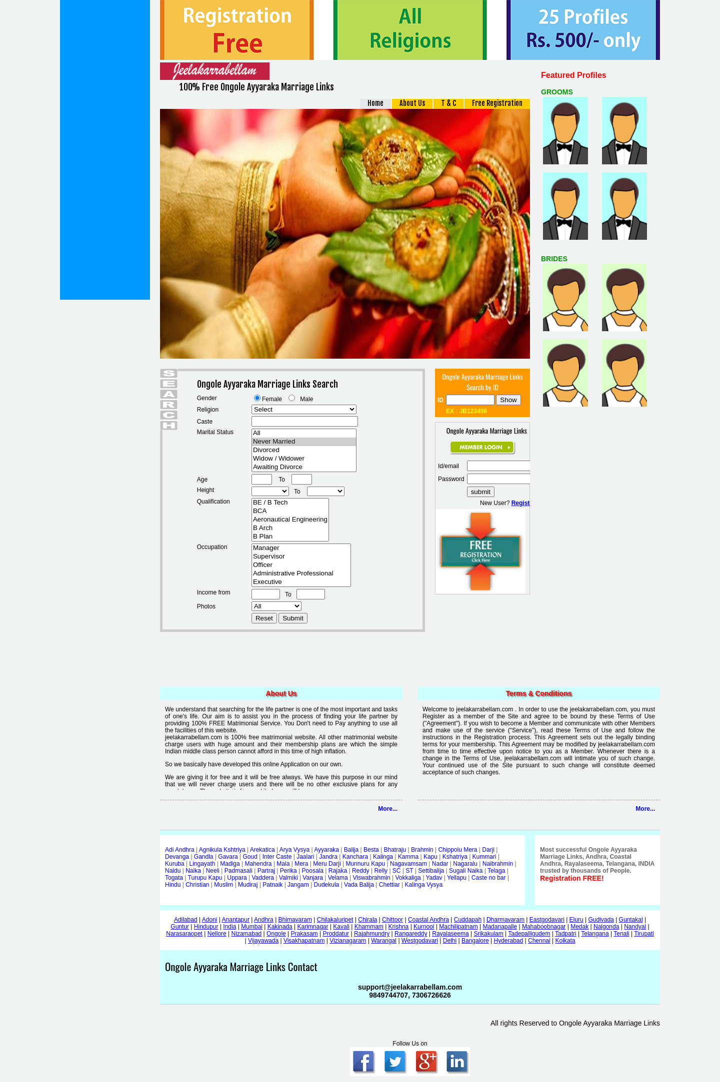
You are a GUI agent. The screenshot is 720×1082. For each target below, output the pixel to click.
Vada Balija (359, 884)
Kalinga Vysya (424, 884)
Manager (301, 548)
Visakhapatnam (304, 940)
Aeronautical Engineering (290, 520)
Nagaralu (465, 863)
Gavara (228, 856)
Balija (351, 849)
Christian (197, 884)
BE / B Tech (290, 503)
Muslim (223, 884)
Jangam (298, 884)
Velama (338, 877)
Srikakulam (488, 933)
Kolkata (565, 940)
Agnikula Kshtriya (222, 849)
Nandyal (635, 926)
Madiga (230, 863)
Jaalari (305, 856)
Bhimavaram (295, 919)
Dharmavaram (505, 919)
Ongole (276, 933)
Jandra (328, 856)
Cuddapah (468, 919)
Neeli (213, 870)
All (304, 433)
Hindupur (206, 926)
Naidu (172, 870)
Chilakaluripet (335, 919)
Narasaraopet (184, 933)
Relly (381, 870)
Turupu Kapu (205, 877)
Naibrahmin (497, 863)
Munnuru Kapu (365, 863)
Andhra (264, 919)
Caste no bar (489, 877)
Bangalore (475, 940)
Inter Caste (277, 856)
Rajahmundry (372, 933)
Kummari (484, 856)
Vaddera (263, 877)
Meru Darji (326, 863)
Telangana (594, 933)
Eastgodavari (547, 919)
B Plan (290, 537)
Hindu (172, 884)
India (229, 926)
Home (376, 103)
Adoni (210, 919)
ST (409, 870)
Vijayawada (263, 940)
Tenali (621, 933)
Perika (288, 870)
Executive (301, 582)
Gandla (204, 856)
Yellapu (456, 877)
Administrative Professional (301, 573)
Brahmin (422, 849)
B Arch (290, 528)
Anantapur (236, 919)
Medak (579, 926)
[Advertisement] (105, 150)
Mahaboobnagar (544, 926)
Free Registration (497, 103)
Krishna (398, 926)
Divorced (304, 450)
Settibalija (431, 870)
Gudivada (601, 919)
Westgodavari (420, 940)
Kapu (431, 856)
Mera (301, 863)
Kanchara (355, 856)
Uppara (236, 877)
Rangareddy (410, 933)
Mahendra (258, 863)
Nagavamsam (408, 863)
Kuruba (174, 863)
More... (388, 808)
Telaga (496, 870)
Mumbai (251, 926)
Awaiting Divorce (304, 467)
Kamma (408, 856)
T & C (448, 103)
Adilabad (186, 919)
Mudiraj (248, 884)
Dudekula (327, 884)
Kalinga (383, 856)
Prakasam (304, 933)
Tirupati (644, 933)
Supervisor (301, 556)
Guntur (179, 926)
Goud (250, 856)
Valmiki (288, 877)
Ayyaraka (326, 849)
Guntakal (631, 919)
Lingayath (203, 863)
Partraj (266, 870)
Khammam (369, 926)
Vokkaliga (407, 877)
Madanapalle (499, 926)
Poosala (313, 870)
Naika (193, 870)
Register (524, 503)
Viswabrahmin (371, 877)
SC (396, 870)
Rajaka (337, 870)
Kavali (341, 926)
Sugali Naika (465, 870)
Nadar (440, 863)
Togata (174, 877)
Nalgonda (606, 926)
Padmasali (238, 870)
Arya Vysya (295, 849)
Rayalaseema (450, 933)
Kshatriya (455, 856)
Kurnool (424, 926)
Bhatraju (395, 849)
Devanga (177, 856)
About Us (412, 103)
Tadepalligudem (529, 933)
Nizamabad (247, 933)
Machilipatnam (458, 926)
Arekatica (262, 849)
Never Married (304, 442)
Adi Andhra (179, 849)
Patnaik (272, 884)
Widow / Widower (304, 459)
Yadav (434, 877)
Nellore (217, 933)
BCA (290, 511)
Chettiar (389, 884)
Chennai (539, 940)
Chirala (367, 919)
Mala (283, 863)
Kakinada (280, 926)
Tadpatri (565, 933)
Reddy (361, 870)
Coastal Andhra (428, 919)
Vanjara (312, 877)
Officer (301, 565)
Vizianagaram (348, 940)
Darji (488, 849)
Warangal (383, 940)
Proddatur (335, 933)
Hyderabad (508, 940)
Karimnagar (312, 926)
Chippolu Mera (457, 849)
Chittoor (392, 919)
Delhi (449, 940)
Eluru (577, 919)
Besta (371, 849)
